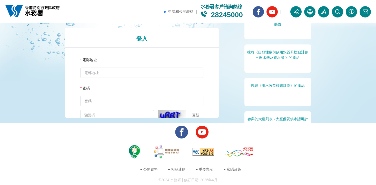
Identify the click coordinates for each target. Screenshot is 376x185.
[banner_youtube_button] (272, 11)
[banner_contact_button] (365, 11)
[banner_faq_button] (351, 11)
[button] (296, 11)
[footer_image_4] (239, 152)
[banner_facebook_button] (258, 11)
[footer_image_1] (134, 152)
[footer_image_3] (203, 152)
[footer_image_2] (167, 152)
